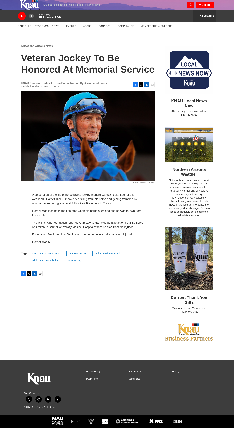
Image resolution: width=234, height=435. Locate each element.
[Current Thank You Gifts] (189, 266)
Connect (104, 33)
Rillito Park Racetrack (108, 260)
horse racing (74, 267)
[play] (21, 23)
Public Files (92, 386)
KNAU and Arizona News (37, 53)
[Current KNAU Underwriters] (189, 339)
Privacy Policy (93, 379)
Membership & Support (157, 33)
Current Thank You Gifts (189, 307)
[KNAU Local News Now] (189, 77)
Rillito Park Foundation (45, 267)
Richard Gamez (78, 260)
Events (71, 33)
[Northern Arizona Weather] (189, 152)
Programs (41, 33)
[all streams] (204, 23)
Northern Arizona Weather (189, 179)
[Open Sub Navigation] (62, 33)
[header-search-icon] (192, 8)
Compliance (125, 33)
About (87, 33)
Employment (134, 379)
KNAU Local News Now (189, 110)
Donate (208, 8)
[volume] (31, 23)
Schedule (24, 33)
